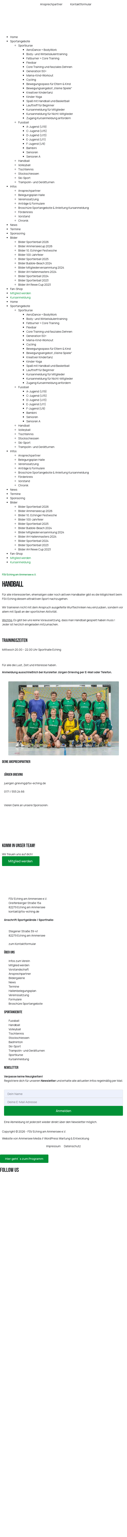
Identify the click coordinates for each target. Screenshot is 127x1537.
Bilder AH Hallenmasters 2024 (37, 272)
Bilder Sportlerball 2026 (33, 242)
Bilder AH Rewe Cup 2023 (34, 284)
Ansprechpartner (29, 191)
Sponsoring (17, 233)
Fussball (23, 122)
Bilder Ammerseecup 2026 (35, 246)
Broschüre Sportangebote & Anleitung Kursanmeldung (53, 208)
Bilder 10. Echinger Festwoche (37, 250)
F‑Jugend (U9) (35, 144)
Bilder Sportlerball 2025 (33, 259)
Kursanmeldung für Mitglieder (45, 109)
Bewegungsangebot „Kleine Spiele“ (49, 88)
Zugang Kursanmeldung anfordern (48, 118)
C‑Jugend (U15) (36, 131)
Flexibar (31, 62)
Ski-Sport (24, 178)
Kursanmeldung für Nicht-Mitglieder (49, 114)
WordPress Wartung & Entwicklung (66, 1138)
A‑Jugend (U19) (36, 127)
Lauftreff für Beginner (40, 105)
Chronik (23, 220)
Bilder (14, 238)
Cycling (31, 80)
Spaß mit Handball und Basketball (47, 101)
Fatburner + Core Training (42, 58)
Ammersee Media (30, 1138)
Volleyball (24, 165)
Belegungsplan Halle (31, 195)
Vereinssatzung (28, 199)
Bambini (31, 148)
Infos (13, 186)
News (13, 225)
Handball (24, 161)
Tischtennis (26, 169)
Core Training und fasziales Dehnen (49, 67)
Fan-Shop (16, 289)
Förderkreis (25, 212)
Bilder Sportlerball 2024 (33, 276)
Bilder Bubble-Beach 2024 (35, 263)
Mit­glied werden (20, 861)
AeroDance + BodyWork (41, 50)
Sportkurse (25, 45)
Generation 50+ (36, 71)
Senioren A (33, 156)
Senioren (32, 152)
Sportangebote (20, 41)
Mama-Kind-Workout (39, 75)
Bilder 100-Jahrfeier (30, 255)
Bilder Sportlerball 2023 (33, 280)
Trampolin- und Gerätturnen (36, 182)
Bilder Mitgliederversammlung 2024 (41, 267)
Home (14, 37)
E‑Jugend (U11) (36, 139)
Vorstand (24, 216)
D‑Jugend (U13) (36, 135)
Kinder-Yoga (34, 97)
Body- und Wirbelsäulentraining (46, 54)
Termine (15, 229)
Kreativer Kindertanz (39, 92)
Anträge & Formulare (31, 203)
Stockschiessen (28, 173)
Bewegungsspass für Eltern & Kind (48, 84)
